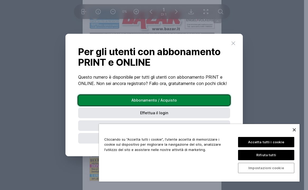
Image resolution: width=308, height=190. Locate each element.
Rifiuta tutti (266, 155)
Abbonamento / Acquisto (154, 100)
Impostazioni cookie (266, 168)
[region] (199, 153)
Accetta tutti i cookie (266, 142)
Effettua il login (154, 113)
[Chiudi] (294, 129)
